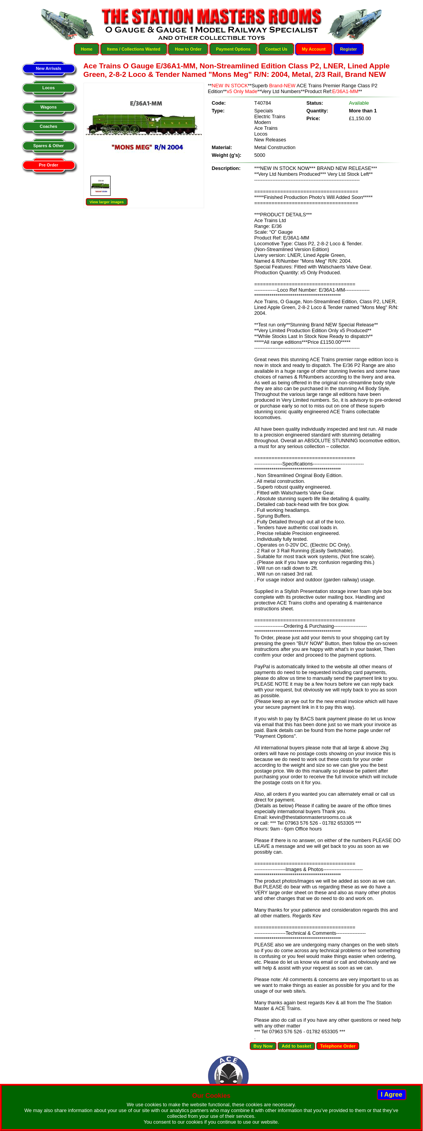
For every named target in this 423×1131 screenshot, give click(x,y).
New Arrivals (48, 68)
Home (86, 49)
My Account (314, 49)
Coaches (48, 126)
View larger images (107, 202)
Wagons (49, 107)
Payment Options (233, 49)
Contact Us (276, 49)
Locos (48, 87)
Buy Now (263, 1046)
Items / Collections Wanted (133, 49)
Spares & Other (48, 145)
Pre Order (48, 165)
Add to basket (296, 1046)
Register (348, 49)
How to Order (188, 49)
